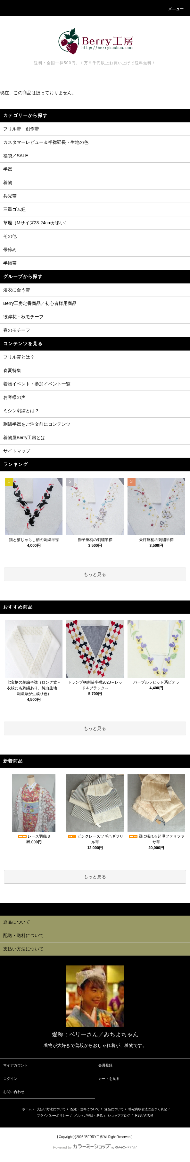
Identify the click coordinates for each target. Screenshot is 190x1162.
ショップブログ (119, 1115)
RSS (138, 1115)
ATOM (148, 1115)
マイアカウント (15, 1065)
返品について (114, 1109)
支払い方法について (51, 1109)
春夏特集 (12, 370)
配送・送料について (84, 1109)
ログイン (10, 1079)
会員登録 (105, 1065)
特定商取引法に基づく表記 (147, 1109)
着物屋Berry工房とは (24, 437)
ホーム (27, 1109)
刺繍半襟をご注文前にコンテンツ (36, 424)
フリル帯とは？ (19, 357)
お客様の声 (14, 397)
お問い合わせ (13, 1092)
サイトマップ (16, 450)
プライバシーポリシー (53, 1115)
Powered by (95, 1147)
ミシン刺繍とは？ (21, 410)
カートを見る (109, 1079)
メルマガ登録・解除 (88, 1115)
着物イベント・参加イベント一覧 (36, 383)
